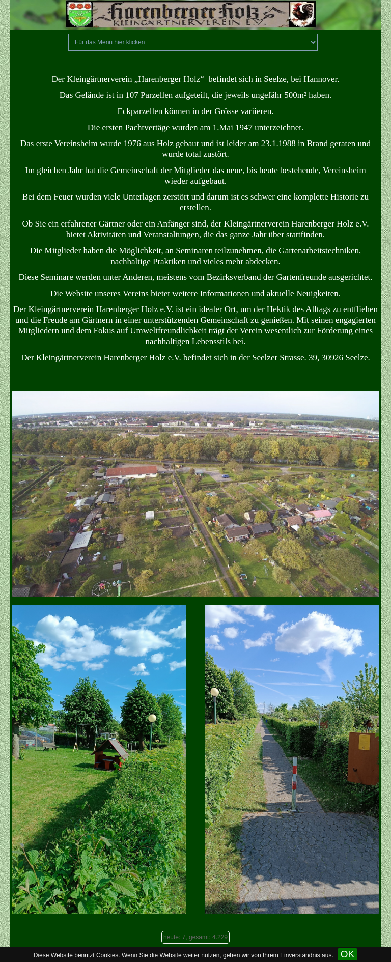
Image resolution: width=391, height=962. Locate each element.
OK (347, 954)
